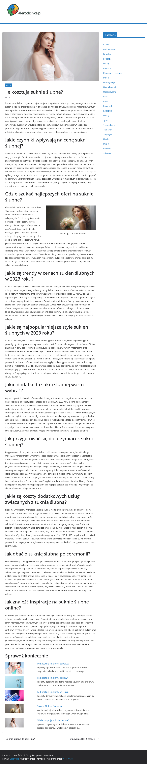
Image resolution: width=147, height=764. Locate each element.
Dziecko (107, 54)
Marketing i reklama (112, 73)
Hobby (106, 63)
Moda (8, 85)
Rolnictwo (107, 110)
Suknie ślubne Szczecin (49, 706)
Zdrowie (107, 153)
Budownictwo (109, 49)
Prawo (106, 101)
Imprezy (107, 68)
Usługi (106, 143)
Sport (105, 120)
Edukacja (107, 58)
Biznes (106, 44)
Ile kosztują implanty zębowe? (53, 663)
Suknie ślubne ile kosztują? (18, 739)
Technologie (109, 125)
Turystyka (107, 134)
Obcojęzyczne (109, 92)
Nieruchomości (110, 87)
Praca (106, 96)
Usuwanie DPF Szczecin (84, 739)
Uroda (106, 139)
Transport (107, 129)
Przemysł (107, 106)
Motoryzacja (109, 82)
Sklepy (106, 115)
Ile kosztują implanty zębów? (52, 677)
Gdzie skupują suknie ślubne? (53, 720)
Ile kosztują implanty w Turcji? (53, 692)
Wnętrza (107, 148)
